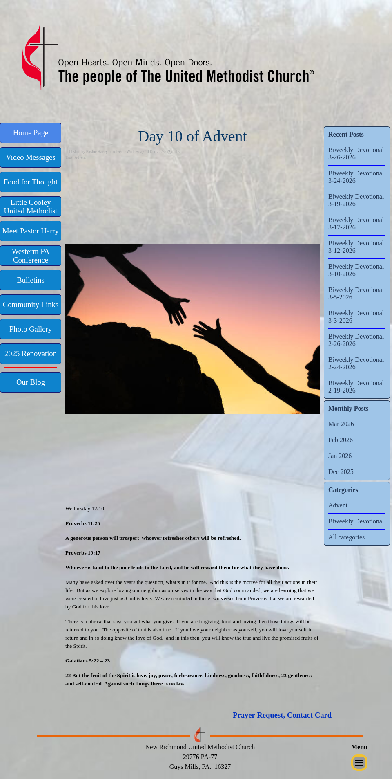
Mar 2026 (341, 423)
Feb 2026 (340, 439)
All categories (346, 537)
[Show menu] (359, 762)
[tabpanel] (308, 715)
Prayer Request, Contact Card (282, 715)
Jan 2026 (340, 455)
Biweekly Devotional (356, 521)
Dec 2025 (341, 471)
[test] (30, 133)
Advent (79, 157)
